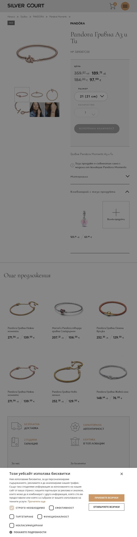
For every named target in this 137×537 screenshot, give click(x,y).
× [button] (121, 474)
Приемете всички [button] (106, 497)
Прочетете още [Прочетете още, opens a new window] (36, 501)
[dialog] (68, 502)
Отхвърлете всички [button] (106, 507)
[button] (47, 532)
